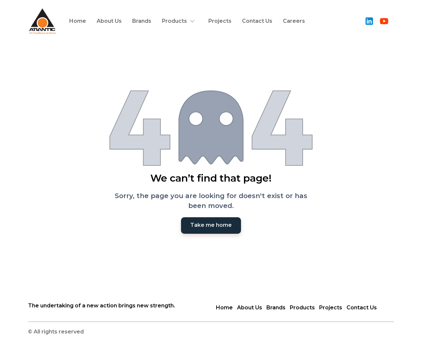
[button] (179, 21)
